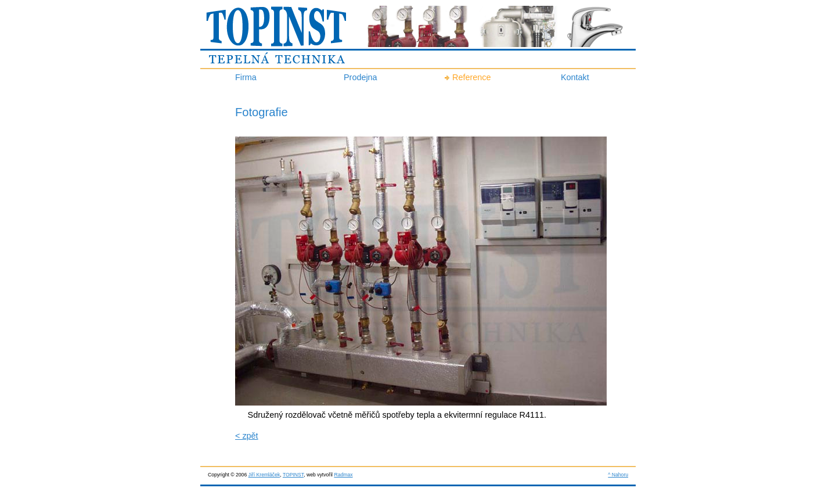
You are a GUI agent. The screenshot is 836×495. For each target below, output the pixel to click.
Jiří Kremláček (264, 475)
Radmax (343, 475)
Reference (471, 77)
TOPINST (293, 475)
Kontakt (575, 77)
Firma (246, 77)
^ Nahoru (618, 475)
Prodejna (360, 77)
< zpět (246, 435)
